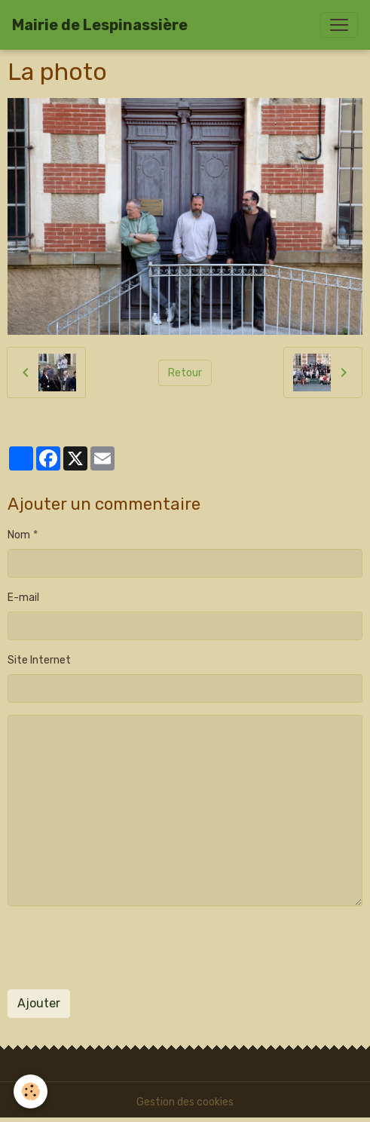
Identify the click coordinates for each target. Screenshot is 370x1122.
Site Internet (39, 660)
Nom (19, 535)
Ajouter (38, 1003)
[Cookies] (30, 1091)
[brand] (100, 25)
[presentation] (122, 947)
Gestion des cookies (185, 1102)
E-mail (23, 597)
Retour (185, 372)
